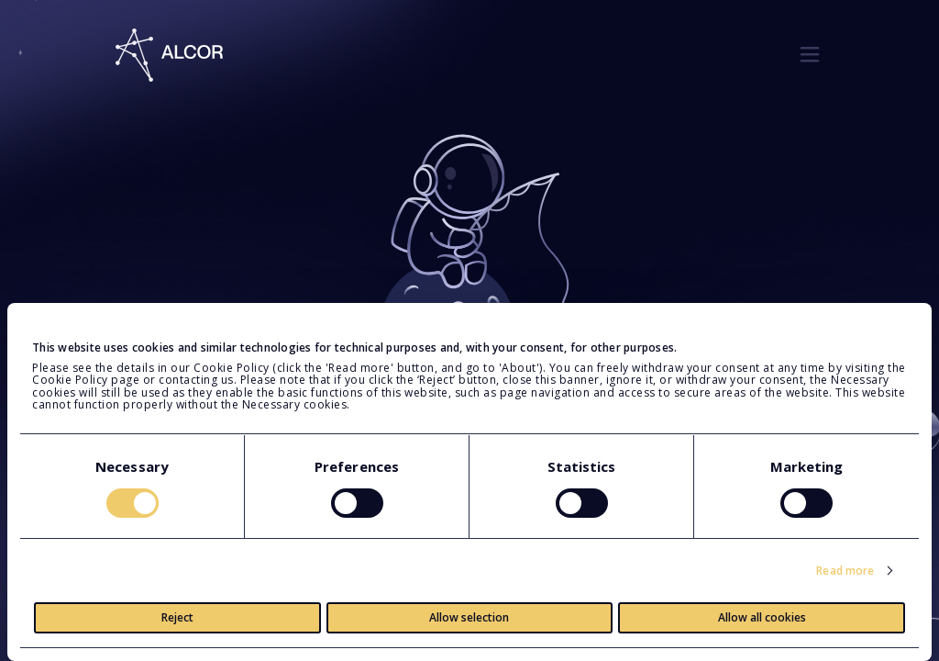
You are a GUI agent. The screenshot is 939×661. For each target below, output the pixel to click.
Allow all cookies (762, 617)
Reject (177, 617)
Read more (845, 570)
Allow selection (469, 617)
